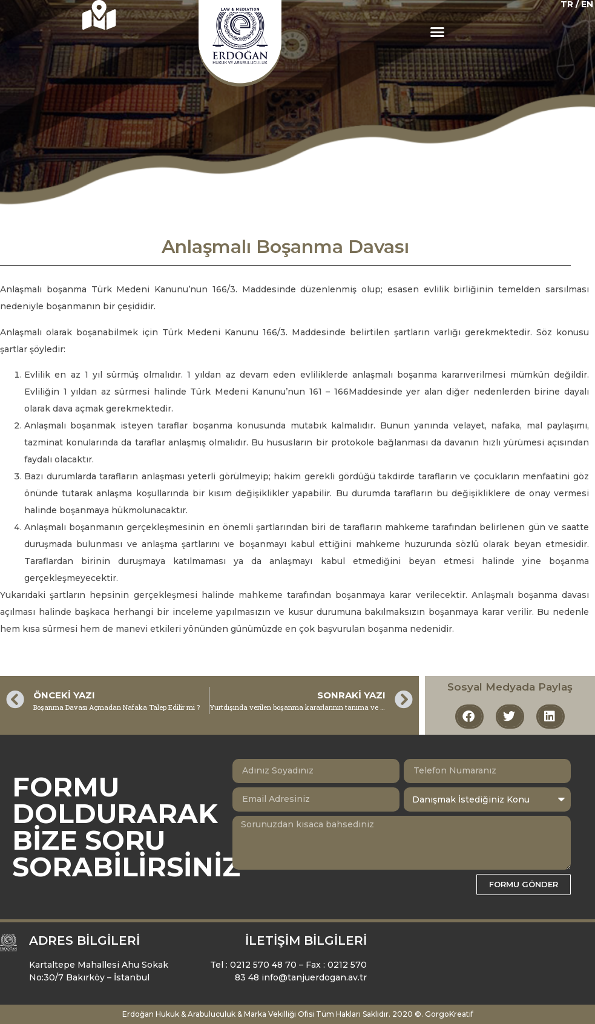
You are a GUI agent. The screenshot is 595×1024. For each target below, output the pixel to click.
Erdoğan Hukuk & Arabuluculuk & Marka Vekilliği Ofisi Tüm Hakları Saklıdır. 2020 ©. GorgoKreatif (297, 1014)
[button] (437, 32)
